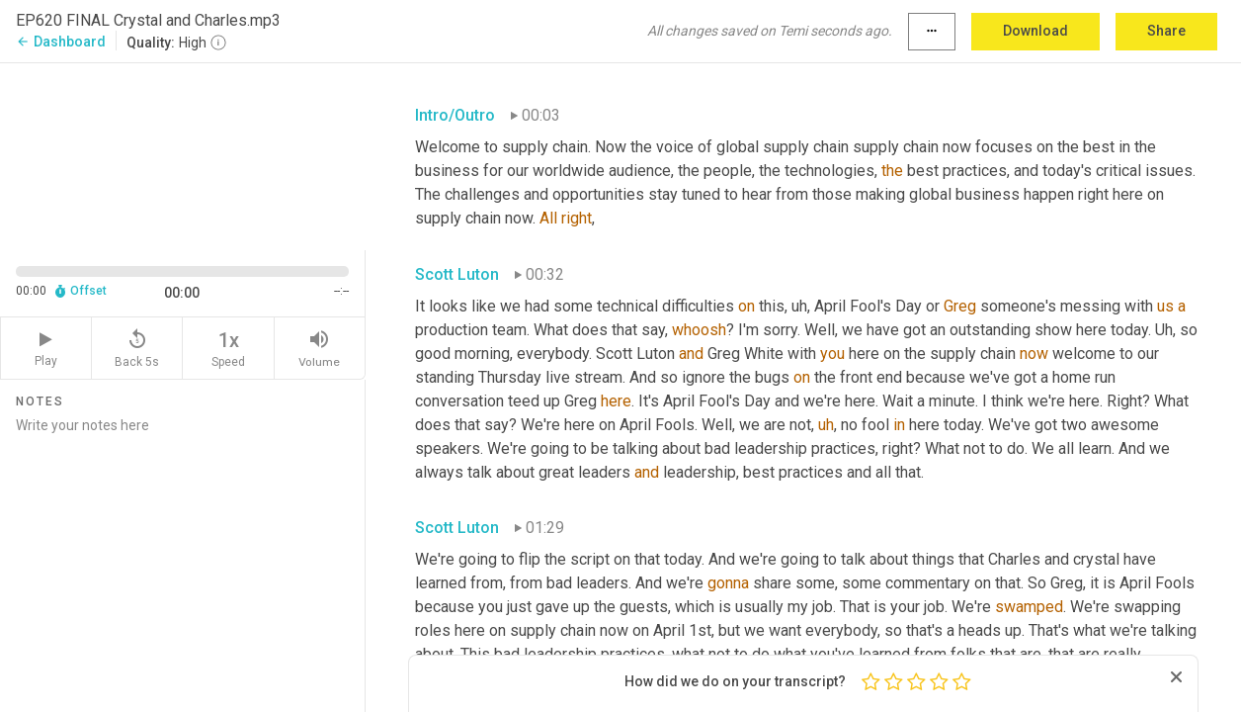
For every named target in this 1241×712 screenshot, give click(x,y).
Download (1035, 31)
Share (1166, 31)
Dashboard (61, 41)
